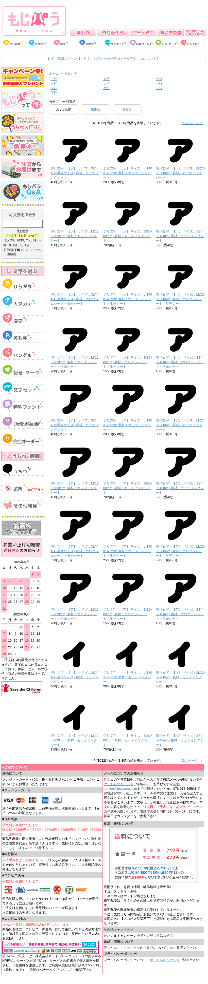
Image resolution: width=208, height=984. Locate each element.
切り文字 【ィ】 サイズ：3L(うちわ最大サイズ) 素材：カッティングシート (74, 677)
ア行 (53, 79)
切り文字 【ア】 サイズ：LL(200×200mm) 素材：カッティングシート (180, 424)
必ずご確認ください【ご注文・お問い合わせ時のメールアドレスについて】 (103, 59)
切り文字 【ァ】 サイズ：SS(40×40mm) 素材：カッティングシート (180, 235)
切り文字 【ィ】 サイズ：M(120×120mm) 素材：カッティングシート (74, 740)
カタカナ (70, 73)
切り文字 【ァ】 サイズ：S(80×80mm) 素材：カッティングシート (128, 235)
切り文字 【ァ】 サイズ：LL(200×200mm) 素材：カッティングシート (180, 172)
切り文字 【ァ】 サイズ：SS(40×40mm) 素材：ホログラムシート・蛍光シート (180, 362)
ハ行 (159, 83)
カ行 (106, 79)
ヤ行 (106, 88)
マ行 (53, 88)
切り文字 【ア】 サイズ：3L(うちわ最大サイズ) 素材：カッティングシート (74, 424)
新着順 (127, 109)
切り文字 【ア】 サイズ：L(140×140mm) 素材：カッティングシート (127, 424)
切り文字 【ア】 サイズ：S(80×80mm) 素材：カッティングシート (128, 487)
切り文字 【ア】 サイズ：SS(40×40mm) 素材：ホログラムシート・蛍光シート (180, 614)
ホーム (54, 73)
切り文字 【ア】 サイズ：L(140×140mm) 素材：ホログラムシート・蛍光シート (127, 551)
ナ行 (106, 83)
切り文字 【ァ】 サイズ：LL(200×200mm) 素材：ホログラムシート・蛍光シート (180, 299)
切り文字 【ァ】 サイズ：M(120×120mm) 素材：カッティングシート (74, 235)
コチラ (168, 935)
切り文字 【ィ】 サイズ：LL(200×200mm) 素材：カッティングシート (180, 677)
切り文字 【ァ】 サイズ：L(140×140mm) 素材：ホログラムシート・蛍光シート (127, 299)
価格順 (95, 109)
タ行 (53, 83)
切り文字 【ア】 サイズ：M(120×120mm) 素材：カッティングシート (74, 487)
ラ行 (159, 88)
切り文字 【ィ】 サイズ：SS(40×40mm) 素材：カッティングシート (180, 740)
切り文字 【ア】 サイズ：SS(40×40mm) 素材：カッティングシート (180, 487)
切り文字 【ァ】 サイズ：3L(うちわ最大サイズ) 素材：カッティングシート (74, 172)
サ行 (159, 79)
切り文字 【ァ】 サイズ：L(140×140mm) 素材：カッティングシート (127, 172)
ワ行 (53, 92)
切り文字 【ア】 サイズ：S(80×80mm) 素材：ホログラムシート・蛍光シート (128, 614)
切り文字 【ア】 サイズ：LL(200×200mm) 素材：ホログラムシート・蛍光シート (180, 551)
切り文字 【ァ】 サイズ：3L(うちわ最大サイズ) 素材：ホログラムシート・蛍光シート (74, 299)
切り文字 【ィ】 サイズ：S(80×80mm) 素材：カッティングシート (128, 740)
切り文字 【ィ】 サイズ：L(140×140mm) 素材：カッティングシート (127, 677)
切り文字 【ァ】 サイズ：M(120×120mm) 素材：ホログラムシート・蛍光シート (74, 362)
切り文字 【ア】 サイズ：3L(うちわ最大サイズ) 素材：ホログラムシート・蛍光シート (74, 551)
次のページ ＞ (192, 123)
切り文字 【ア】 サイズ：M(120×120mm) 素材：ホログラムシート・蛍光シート (74, 614)
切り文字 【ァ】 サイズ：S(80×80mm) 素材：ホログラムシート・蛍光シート (128, 362)
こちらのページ (118, 784)
